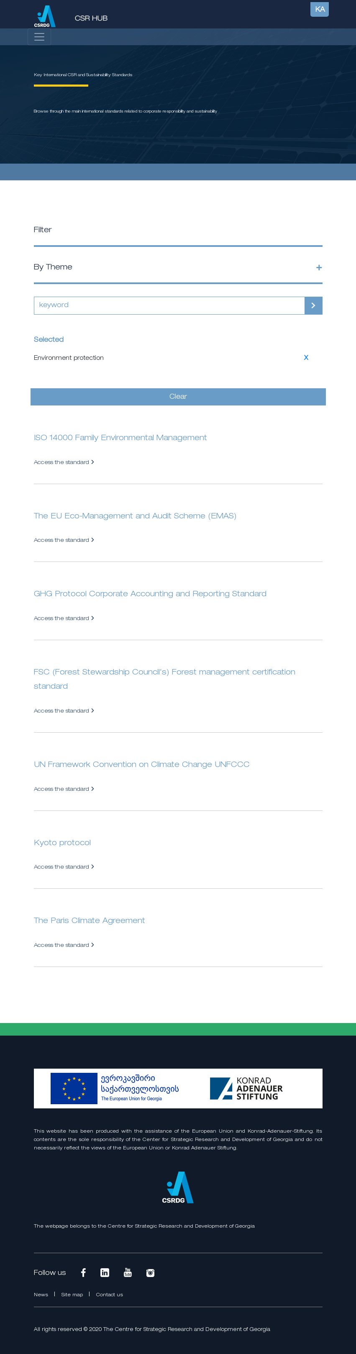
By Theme (53, 268)
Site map (73, 1295)
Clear (178, 397)
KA (320, 10)
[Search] (169, 306)
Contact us (109, 1295)
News (42, 1295)
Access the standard (64, 462)
